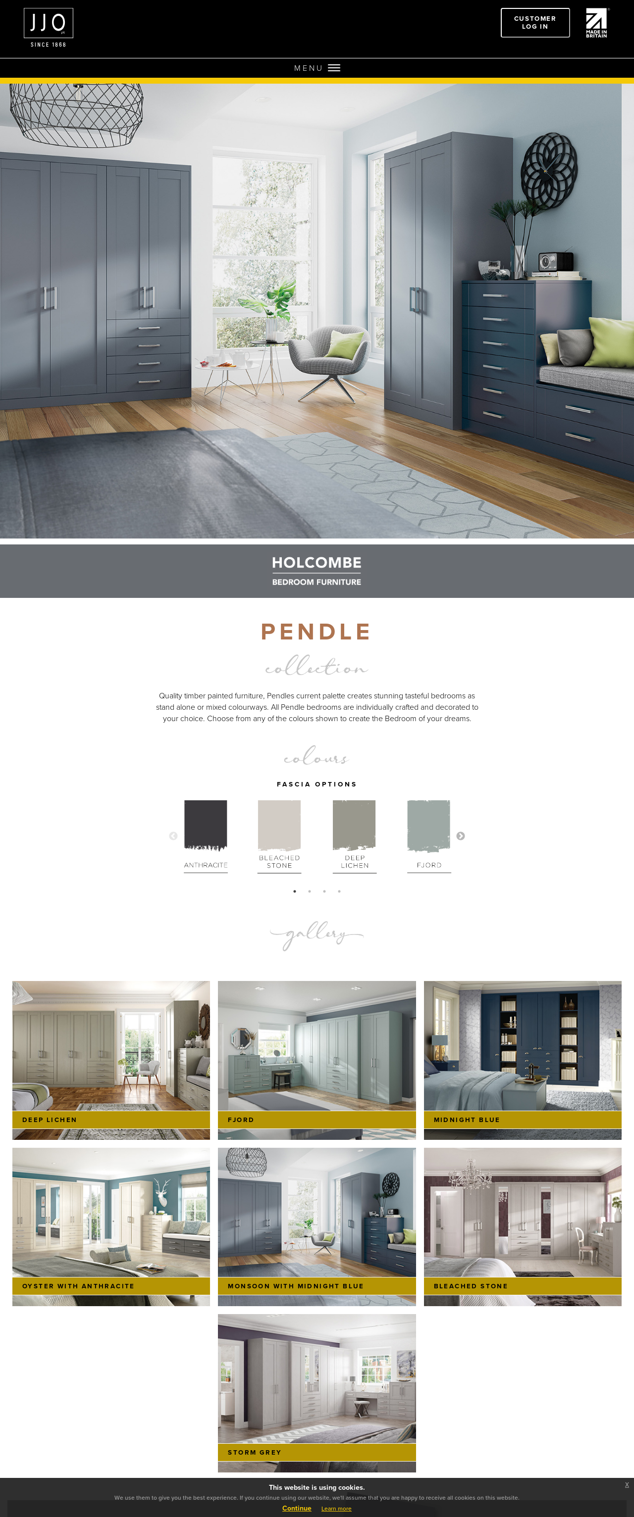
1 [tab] (295, 891)
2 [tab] (310, 891)
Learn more (336, 1508)
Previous (173, 836)
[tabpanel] (205, 836)
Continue (297, 1508)
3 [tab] (324, 891)
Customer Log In (535, 22)
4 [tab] (339, 891)
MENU (317, 68)
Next (461, 836)
